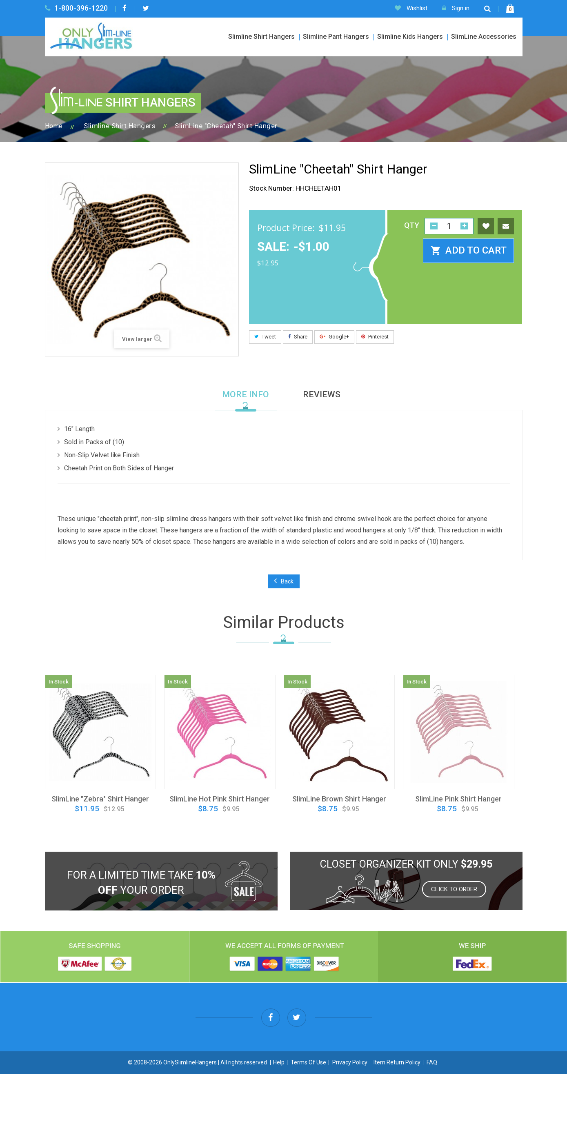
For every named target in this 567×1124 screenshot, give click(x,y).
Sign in (455, 8)
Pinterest (375, 337)
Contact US (506, 1083)
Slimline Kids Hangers (410, 36)
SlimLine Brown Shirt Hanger (339, 799)
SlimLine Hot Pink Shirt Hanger (219, 799)
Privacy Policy (349, 1112)
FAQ (432, 1112)
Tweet (265, 337)
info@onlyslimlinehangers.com (462, 1029)
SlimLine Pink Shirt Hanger (458, 799)
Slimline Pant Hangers (336, 36)
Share (297, 337)
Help (279, 1112)
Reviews (321, 394)
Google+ (334, 337)
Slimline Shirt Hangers (261, 36)
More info (245, 394)
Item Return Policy (397, 1112)
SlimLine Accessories (483, 36)
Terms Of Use (308, 1112)
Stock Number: (271, 188)
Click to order (454, 889)
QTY (411, 225)
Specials (386, 1083)
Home (54, 126)
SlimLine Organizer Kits (444, 1083)
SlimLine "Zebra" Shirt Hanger (100, 799)
